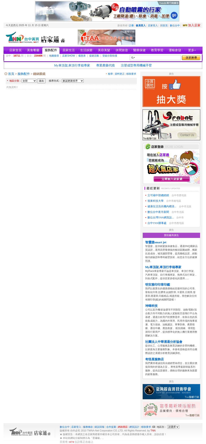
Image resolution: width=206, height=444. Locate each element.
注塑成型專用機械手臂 (136, 65)
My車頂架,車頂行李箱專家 (72, 65)
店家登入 (153, 25)
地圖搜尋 (54, 55)
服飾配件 (24, 73)
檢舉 (110, 73)
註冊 (131, 25)
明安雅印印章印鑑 (157, 284)
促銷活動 (94, 55)
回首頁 (164, 25)
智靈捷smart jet (155, 242)
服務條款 (88, 426)
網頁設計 (134, 426)
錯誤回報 (99, 426)
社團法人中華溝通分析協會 (163, 341)
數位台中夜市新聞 (158, 211)
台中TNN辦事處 (156, 223)
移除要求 (131, 73)
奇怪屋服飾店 (154, 359)
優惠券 (82, 55)
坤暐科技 (151, 305)
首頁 (11, 73)
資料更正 (120, 73)
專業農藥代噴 (105, 65)
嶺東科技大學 (155, 200)
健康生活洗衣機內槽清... (161, 206)
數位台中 (175, 25)
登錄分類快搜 (109, 55)
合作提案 (111, 426)
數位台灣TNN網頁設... (160, 217)
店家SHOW (68, 55)
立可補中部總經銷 (158, 195)
